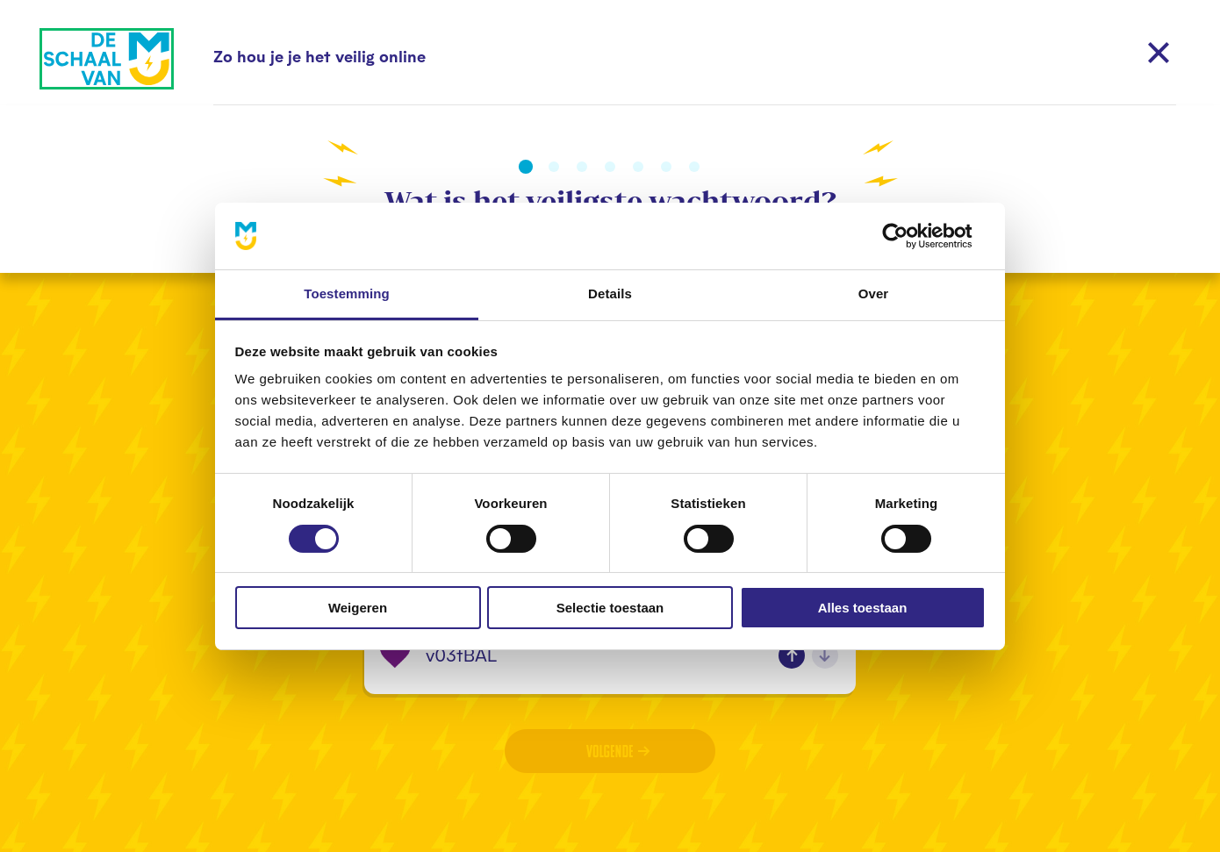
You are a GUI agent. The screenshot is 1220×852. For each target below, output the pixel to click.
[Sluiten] (1158, 52)
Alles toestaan (863, 607)
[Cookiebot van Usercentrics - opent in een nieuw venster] (909, 236)
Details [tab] (610, 293)
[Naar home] (106, 58)
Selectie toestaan (610, 607)
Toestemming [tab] (347, 293)
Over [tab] (873, 293)
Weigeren (357, 607)
